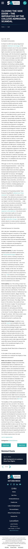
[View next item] (10, 466)
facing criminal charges (9, 254)
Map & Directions (14, 530)
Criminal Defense (13, 440)
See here (19, 398)
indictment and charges (14, 46)
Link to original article (6, 437)
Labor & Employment (14, 506)
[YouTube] (20, 484)
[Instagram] (14, 484)
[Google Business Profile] (8, 484)
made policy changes (11, 219)
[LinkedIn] (17, 484)
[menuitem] (7, 547)
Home (14, 491)
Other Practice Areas (14, 513)
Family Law (14, 502)
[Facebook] (11, 484)
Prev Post (6, 445)
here (7, 274)
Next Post (22, 445)
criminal (8, 323)
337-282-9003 (14, 481)
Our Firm (13, 495)
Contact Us (14, 516)
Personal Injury (14, 509)
